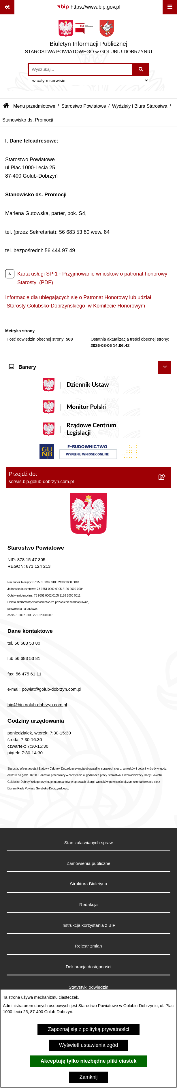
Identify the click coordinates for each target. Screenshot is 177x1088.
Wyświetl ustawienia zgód (88, 1045)
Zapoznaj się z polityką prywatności (88, 1029)
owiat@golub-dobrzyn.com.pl (52, 689)
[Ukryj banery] (164, 367)
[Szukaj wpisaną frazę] (141, 69)
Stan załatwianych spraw (88, 842)
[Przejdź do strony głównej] (88, 38)
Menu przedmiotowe (34, 106)
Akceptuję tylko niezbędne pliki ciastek (88, 1061)
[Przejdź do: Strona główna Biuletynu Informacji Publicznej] (6, 106)
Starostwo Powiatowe (83, 106)
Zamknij (88, 1077)
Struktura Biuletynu (88, 883)
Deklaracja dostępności (88, 966)
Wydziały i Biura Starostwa (139, 106)
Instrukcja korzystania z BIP (88, 925)
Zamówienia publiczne (88, 863)
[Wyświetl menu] (170, 7)
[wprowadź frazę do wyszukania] (80, 69)
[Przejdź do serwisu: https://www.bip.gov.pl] (88, 7)
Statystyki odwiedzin (88, 987)
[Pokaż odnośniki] (7, 7)
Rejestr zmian (88, 945)
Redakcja (88, 904)
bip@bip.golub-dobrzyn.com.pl (37, 704)
